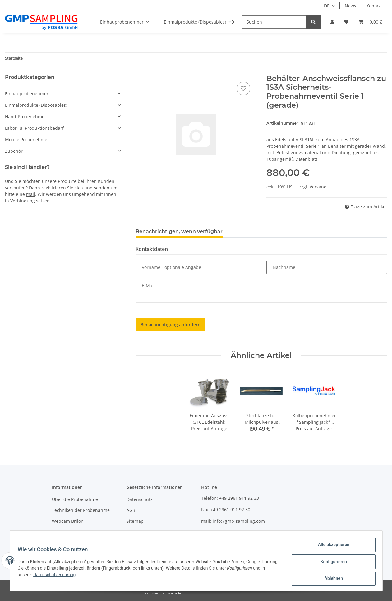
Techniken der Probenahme (81, 510)
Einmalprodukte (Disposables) (36, 105)
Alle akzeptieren (331, 546)
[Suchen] (274, 22)
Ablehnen (331, 578)
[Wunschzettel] (346, 22)
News (350, 6)
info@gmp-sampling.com (239, 521)
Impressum (138, 532)
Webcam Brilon (68, 521)
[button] (332, 22)
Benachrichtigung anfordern (171, 325)
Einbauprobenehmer (26, 94)
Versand (318, 187)
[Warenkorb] (370, 22)
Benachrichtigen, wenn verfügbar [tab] (179, 231)
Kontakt (374, 6)
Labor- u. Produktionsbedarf (34, 128)
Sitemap (135, 521)
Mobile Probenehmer (27, 139)
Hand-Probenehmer (25, 117)
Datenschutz (140, 499)
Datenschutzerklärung (69, 575)
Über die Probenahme (75, 499)
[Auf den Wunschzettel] (243, 88)
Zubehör (14, 151)
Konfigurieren (331, 562)
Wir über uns (65, 532)
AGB (131, 510)
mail (30, 194)
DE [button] (327, 6)
